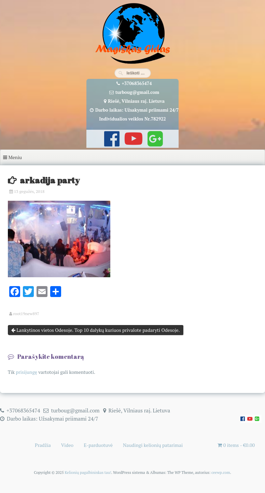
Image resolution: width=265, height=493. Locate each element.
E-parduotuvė (98, 445)
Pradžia (43, 445)
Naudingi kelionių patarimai (153, 445)
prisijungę (26, 372)
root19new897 (26, 313)
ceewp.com (220, 472)
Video (67, 445)
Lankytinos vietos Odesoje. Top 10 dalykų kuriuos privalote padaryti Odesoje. (95, 330)
